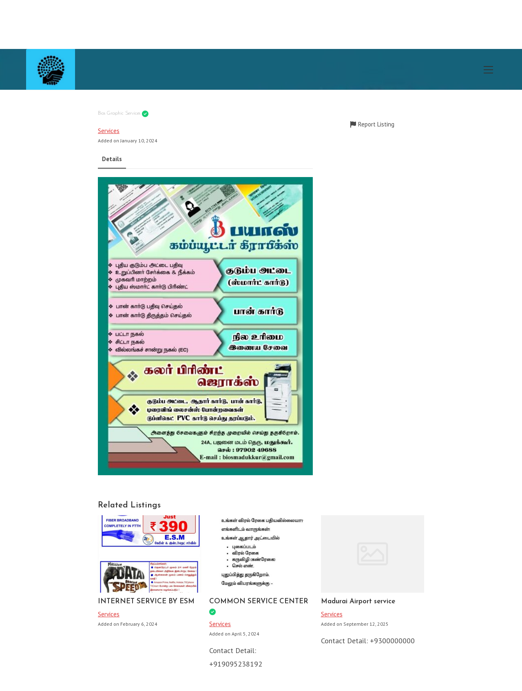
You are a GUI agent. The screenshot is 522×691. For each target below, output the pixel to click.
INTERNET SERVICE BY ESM (146, 601)
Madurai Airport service (358, 601)
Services (108, 131)
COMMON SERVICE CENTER (258, 601)
